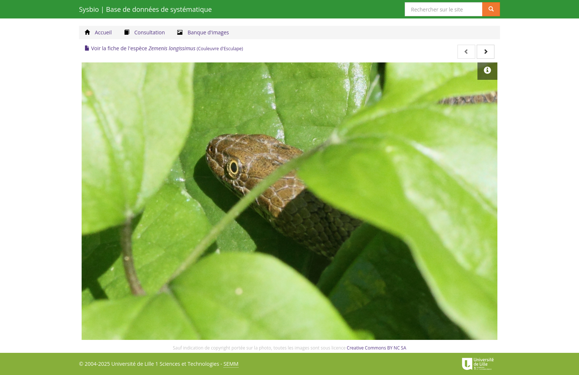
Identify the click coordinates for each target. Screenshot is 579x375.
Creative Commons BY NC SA (376, 348)
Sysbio (145, 9)
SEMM (231, 363)
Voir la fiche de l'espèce (164, 48)
